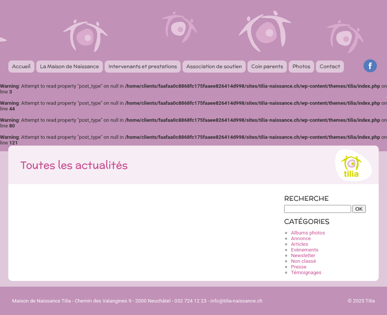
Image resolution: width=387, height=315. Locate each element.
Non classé (303, 261)
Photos (301, 66)
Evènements (305, 250)
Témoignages (306, 272)
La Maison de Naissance (69, 66)
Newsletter (303, 255)
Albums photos (308, 233)
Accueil (21, 66)
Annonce (301, 238)
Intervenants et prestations (142, 66)
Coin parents (267, 66)
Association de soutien (214, 66)
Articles (299, 244)
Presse (299, 267)
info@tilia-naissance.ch (237, 301)
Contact (330, 66)
